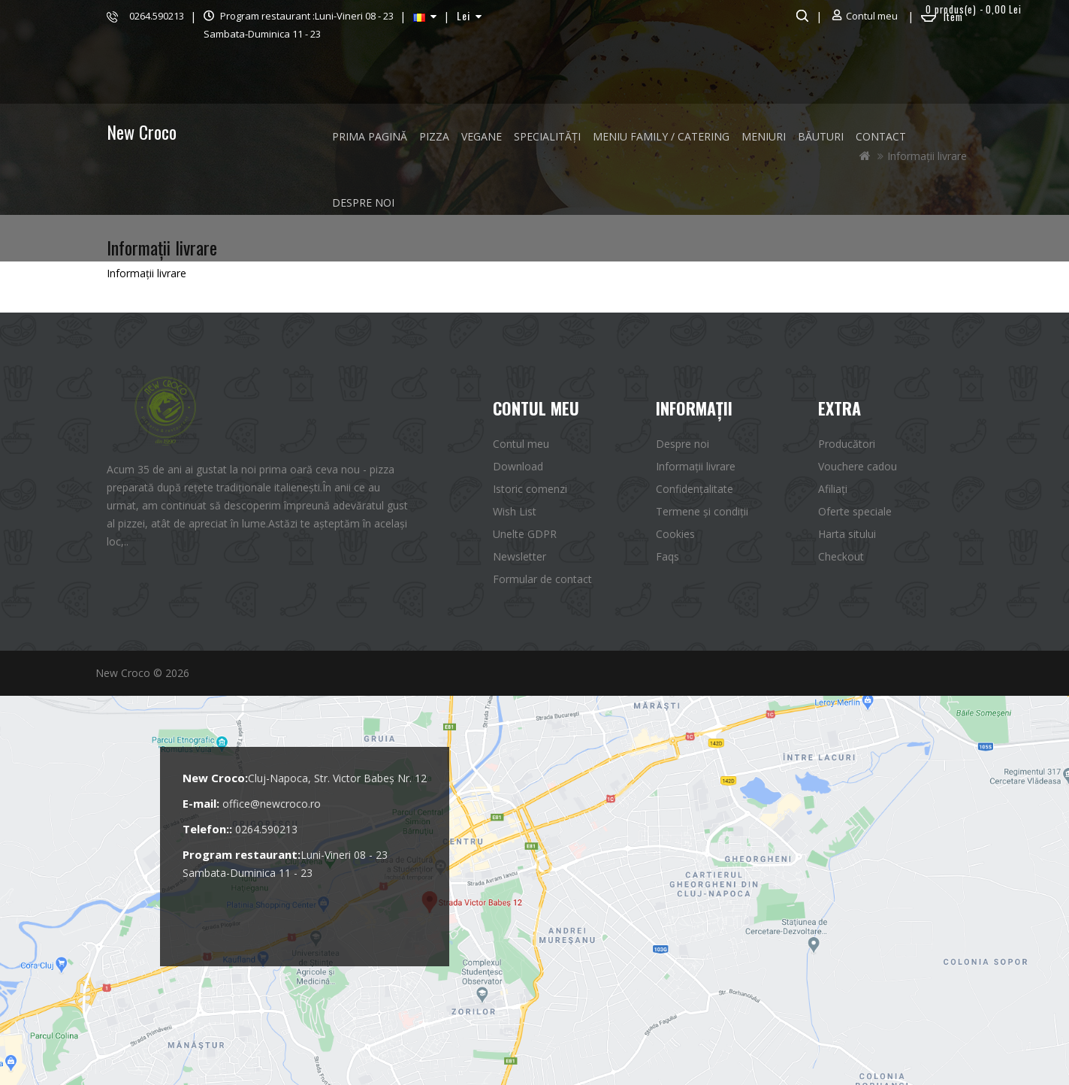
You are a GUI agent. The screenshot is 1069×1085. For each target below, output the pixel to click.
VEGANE (481, 136)
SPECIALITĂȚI (547, 136)
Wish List (514, 511)
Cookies (675, 534)
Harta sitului (847, 534)
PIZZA (434, 136)
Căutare (800, 16)
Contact (881, 136)
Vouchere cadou (857, 466)
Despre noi (363, 202)
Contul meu (521, 444)
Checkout (841, 556)
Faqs (667, 556)
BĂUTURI (821, 136)
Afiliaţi (832, 489)
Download (518, 466)
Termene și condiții (702, 511)
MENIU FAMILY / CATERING (661, 136)
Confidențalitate (694, 489)
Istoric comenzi (530, 489)
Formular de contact (542, 579)
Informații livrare (695, 466)
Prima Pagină (369, 136)
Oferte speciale (855, 511)
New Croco (142, 131)
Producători (846, 444)
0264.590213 (156, 16)
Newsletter (519, 556)
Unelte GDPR (525, 534)
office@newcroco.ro (271, 803)
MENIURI (763, 136)
